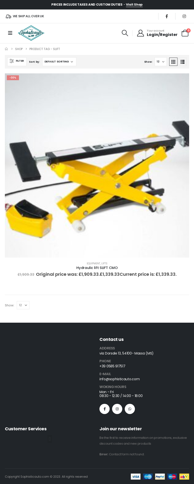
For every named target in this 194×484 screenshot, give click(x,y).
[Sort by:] (59, 61)
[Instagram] (184, 16)
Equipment (93, 263)
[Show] (161, 61)
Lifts (104, 263)
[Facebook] (167, 16)
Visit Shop (134, 4)
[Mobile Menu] (10, 33)
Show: (148, 62)
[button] (125, 33)
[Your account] (157, 33)
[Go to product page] (97, 165)
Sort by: (34, 62)
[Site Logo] (31, 33)
